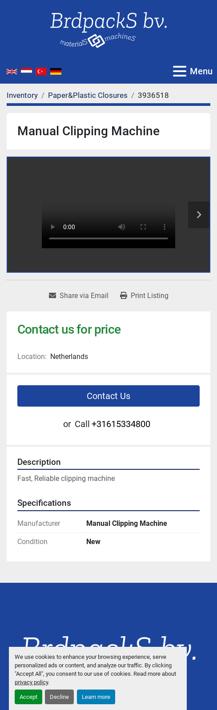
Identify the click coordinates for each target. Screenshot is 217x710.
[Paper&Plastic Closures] (88, 95)
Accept (28, 697)
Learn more (96, 697)
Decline (59, 697)
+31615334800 (121, 424)
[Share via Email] (78, 295)
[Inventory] (22, 95)
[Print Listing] (144, 295)
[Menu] (179, 71)
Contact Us (108, 396)
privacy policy (31, 682)
